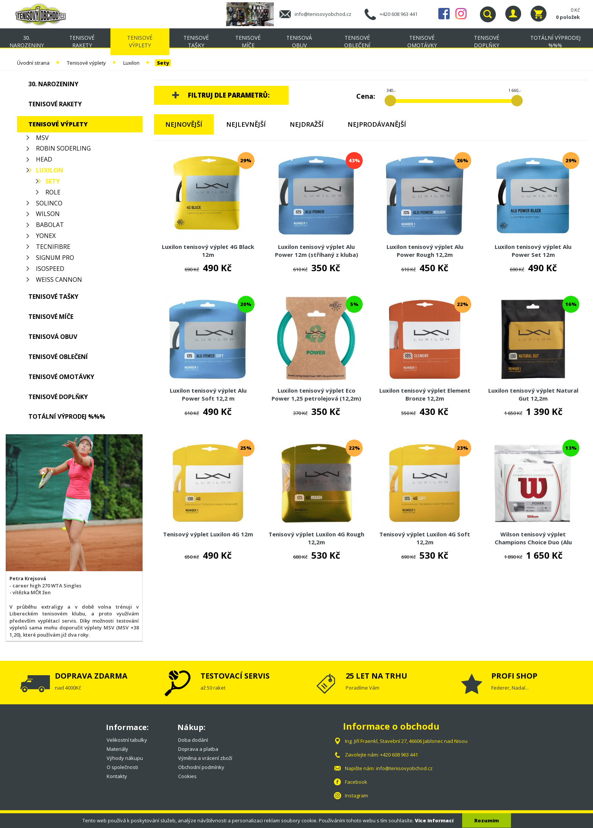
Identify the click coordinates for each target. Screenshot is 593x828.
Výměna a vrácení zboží (205, 758)
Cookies (187, 776)
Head (44, 159)
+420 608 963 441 (399, 14)
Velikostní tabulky (127, 739)
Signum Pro (55, 257)
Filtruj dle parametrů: (229, 95)
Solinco (49, 203)
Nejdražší (307, 124)
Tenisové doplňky (486, 41)
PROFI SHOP (514, 676)
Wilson (48, 214)
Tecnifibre (53, 246)
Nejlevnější (246, 124)
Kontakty (117, 776)
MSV (42, 138)
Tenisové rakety (82, 41)
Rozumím (486, 820)
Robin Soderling (63, 148)
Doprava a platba (198, 749)
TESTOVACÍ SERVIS (235, 676)
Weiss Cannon (59, 279)
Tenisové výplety (139, 41)
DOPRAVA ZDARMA (91, 676)
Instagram (461, 13)
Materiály (117, 749)
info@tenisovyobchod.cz (323, 14)
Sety (163, 62)
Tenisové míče (248, 41)
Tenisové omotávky (422, 41)
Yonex (46, 235)
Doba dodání (193, 739)
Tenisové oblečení (357, 41)
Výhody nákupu (125, 758)
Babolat (50, 225)
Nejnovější (183, 124)
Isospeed (50, 268)
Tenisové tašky (196, 41)
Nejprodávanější (377, 124)
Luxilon (131, 62)
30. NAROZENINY (26, 41)
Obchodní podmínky (201, 767)
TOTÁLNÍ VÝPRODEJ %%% (555, 41)
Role (53, 192)
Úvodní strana (33, 62)
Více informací (434, 820)
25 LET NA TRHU (376, 676)
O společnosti (122, 767)
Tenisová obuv (299, 41)
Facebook (444, 13)
